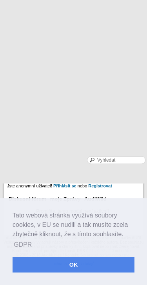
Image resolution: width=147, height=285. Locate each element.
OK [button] (73, 265)
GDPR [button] (23, 244)
